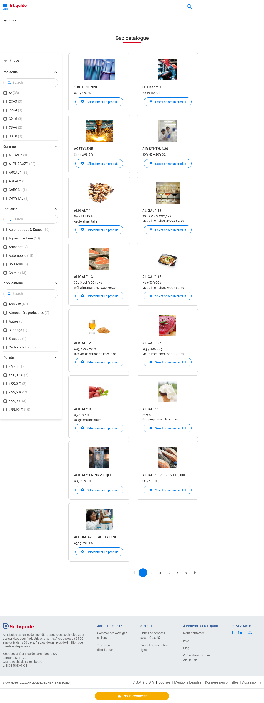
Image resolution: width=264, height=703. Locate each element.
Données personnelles (221, 682)
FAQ (186, 640)
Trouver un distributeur (105, 648)
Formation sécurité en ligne (155, 648)
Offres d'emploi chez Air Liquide (196, 658)
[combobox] (190, 7)
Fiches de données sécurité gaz (152, 635)
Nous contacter (193, 633)
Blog (186, 648)
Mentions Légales (187, 682)
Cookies (164, 682)
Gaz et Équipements (22, 20)
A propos (73, 20)
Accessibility (251, 682)
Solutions (52, 20)
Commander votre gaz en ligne (112, 635)
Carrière (93, 20)
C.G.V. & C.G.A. (144, 682)
